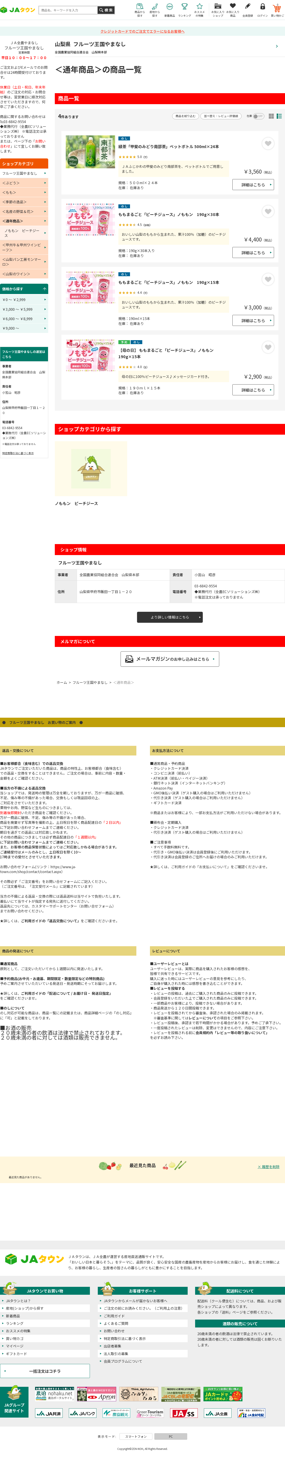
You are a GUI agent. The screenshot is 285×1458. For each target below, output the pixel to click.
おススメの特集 (18, 1330)
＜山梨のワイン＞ (16, 273)
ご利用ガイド (114, 1315)
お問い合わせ (114, 1330)
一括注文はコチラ (45, 1371)
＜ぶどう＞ (11, 182)
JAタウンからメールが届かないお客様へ (135, 1300)
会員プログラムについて (123, 1361)
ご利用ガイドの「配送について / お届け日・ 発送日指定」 (67, 993)
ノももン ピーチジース (76, 503)
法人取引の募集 (116, 1353)
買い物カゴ (14, 1338)
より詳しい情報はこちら (170, 617)
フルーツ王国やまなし (90, 682)
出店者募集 (112, 1346)
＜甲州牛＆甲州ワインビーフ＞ (21, 247)
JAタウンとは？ (18, 1300)
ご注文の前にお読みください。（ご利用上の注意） (144, 1308)
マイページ (14, 1346)
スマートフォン (136, 1436)
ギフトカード (16, 1353)
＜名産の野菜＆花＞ (18, 211)
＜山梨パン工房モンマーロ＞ (21, 262)
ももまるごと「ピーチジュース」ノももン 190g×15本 (168, 282)
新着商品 (13, 1315)
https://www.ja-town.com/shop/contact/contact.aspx (38, 869)
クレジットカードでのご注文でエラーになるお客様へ (142, 31)
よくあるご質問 (116, 1323)
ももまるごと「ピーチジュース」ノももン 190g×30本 (168, 214)
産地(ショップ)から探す (25, 1308)
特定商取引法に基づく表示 (18, 453)
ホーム (62, 682)
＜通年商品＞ (123, 682)
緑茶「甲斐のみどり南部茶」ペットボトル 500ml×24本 (168, 146)
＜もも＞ (9, 192)
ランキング (14, 1323)
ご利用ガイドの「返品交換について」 (51, 920)
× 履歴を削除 (269, 1166)
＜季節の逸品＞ (14, 201)
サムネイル (271, 116)
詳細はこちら (253, 184)
